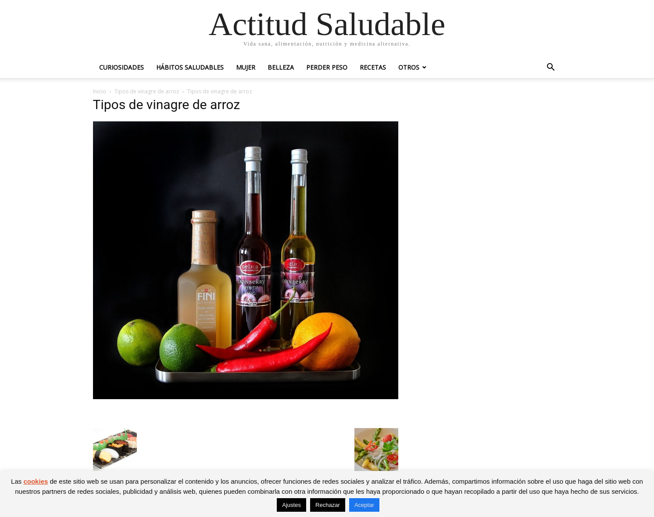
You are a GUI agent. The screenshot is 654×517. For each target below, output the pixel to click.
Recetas (373, 67)
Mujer (245, 67)
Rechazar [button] (327, 505)
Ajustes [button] (291, 505)
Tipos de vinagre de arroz (146, 91)
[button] (550, 68)
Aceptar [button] (364, 505)
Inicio (99, 91)
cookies (35, 481)
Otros (408, 67)
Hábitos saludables (190, 67)
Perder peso (326, 67)
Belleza (281, 67)
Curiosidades (121, 67)
